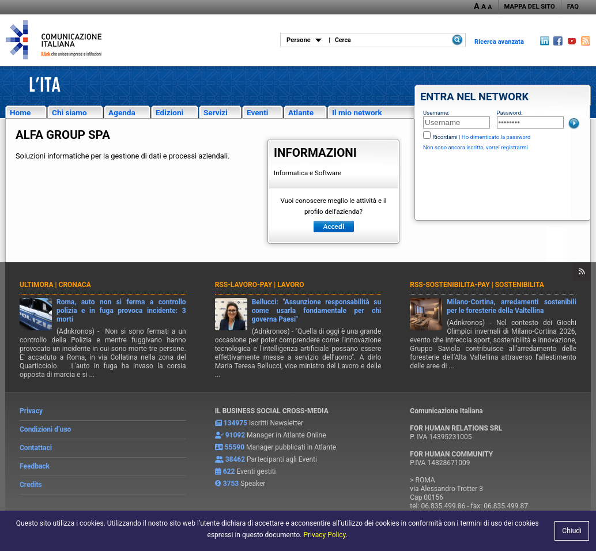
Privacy (31, 411)
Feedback (35, 466)
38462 (235, 459)
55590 (234, 447)
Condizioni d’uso (45, 429)
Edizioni (169, 112)
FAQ (573, 6)
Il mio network (357, 112)
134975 (235, 423)
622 (229, 471)
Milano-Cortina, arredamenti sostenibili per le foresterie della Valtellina (511, 306)
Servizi (215, 112)
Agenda (121, 112)
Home (20, 112)
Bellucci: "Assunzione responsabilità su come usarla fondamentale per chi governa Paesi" (317, 310)
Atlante (301, 112)
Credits (31, 485)
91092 (235, 435)
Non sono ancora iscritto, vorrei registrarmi (475, 147)
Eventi (257, 112)
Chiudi (572, 531)
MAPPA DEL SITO (529, 6)
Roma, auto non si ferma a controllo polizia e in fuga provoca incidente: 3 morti (121, 310)
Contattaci (36, 448)
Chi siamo (69, 112)
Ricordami (444, 137)
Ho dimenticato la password (496, 137)
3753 (231, 484)
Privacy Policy (324, 535)
